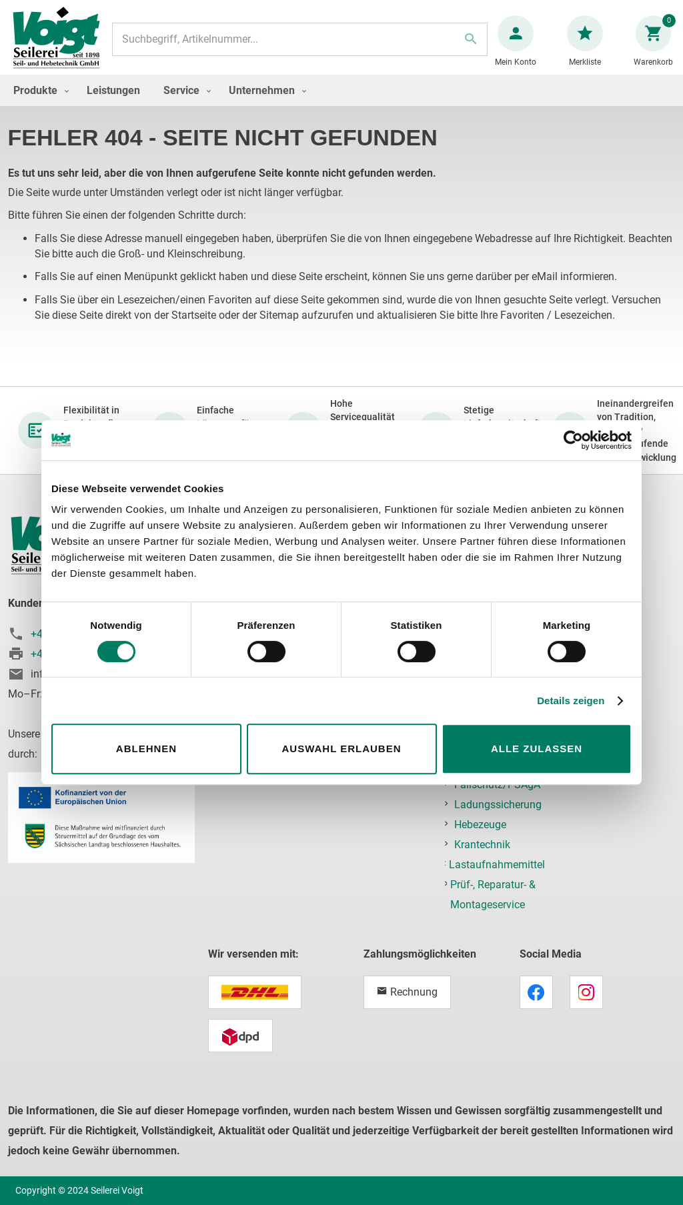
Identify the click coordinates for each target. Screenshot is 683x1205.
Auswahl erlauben (341, 748)
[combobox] (299, 46)
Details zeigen (570, 700)
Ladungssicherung (498, 804)
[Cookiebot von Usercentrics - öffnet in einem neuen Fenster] (573, 440)
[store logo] (61, 45)
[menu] (341, 103)
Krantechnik (482, 844)
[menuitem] (38, 103)
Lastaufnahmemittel (497, 864)
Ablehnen (146, 748)
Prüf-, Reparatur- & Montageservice (493, 894)
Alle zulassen (536, 748)
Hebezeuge (480, 824)
